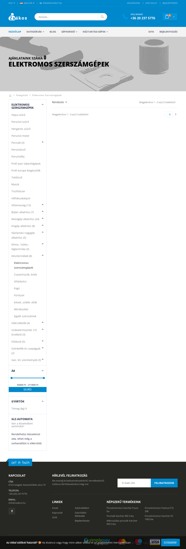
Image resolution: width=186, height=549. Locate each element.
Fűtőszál (18, 341)
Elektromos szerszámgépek (47, 95)
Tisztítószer (18, 191)
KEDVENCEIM (133, 3)
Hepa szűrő (18, 115)
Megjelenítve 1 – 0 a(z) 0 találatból (157, 102)
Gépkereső (68, 31)
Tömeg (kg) (19, 408)
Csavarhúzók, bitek (25, 274)
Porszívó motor (20, 135)
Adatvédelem (82, 508)
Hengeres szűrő (21, 129)
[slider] (12, 378)
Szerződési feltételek (80, 514)
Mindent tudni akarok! (145, 542)
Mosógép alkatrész (25, 219)
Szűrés (28, 389)
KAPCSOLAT (151, 3)
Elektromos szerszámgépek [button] (22, 106)
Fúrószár (19, 295)
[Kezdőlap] (10, 95)
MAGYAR (26, 3)
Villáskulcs (20, 281)
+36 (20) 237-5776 (18, 493)
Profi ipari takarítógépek (26, 163)
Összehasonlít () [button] (51, 3)
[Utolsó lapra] (175, 114)
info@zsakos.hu (17, 502)
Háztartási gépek (94, 31)
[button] (53, 16)
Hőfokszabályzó (20, 198)
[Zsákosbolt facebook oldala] (12, 511)
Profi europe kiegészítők (25, 170)
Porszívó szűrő (20, 121)
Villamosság (21, 205)
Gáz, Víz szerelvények (26, 360)
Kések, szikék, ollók (25, 302)
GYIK (151, 31)
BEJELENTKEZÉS (170, 3)
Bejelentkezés (168, 31)
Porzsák (17, 142)
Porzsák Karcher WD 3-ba (120, 516)
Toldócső (16, 177)
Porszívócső (18, 149)
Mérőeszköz (21, 309)
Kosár (55, 508)
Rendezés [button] (58, 102)
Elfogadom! (170, 542)
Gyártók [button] (17, 401)
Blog (53, 31)
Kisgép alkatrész (23, 226)
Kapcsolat (57, 512)
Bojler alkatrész (22, 212)
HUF (11, 3)
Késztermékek (21, 256)
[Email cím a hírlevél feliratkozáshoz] (147, 483)
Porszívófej (18, 156)
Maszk (15, 184)
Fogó (17, 288)
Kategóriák (34, 31)
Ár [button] (13, 371)
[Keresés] (102, 16)
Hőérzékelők (20, 323)
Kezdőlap (15, 31)
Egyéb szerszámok (25, 316)
